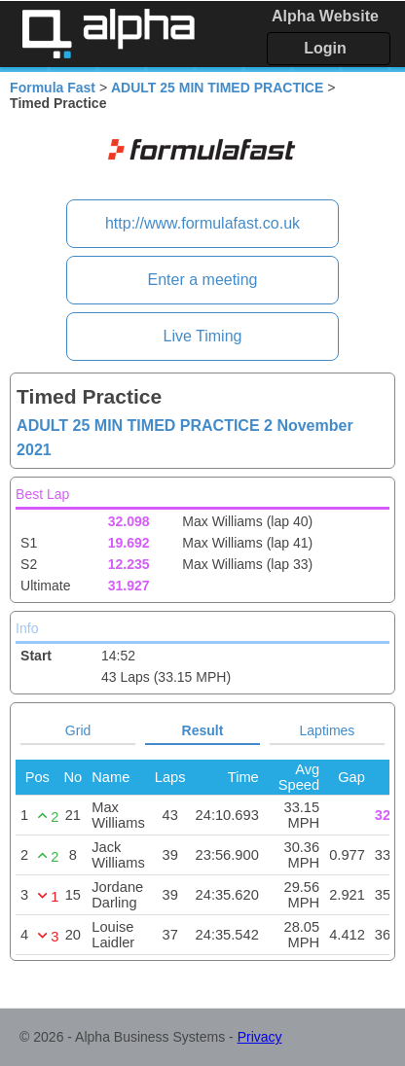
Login (325, 48)
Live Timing (203, 336)
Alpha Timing (108, 33)
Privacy (260, 1037)
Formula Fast (52, 87)
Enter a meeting (203, 279)
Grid (78, 730)
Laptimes (327, 730)
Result (203, 730)
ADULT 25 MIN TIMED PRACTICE (217, 87)
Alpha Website (325, 16)
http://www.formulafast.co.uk (202, 223)
